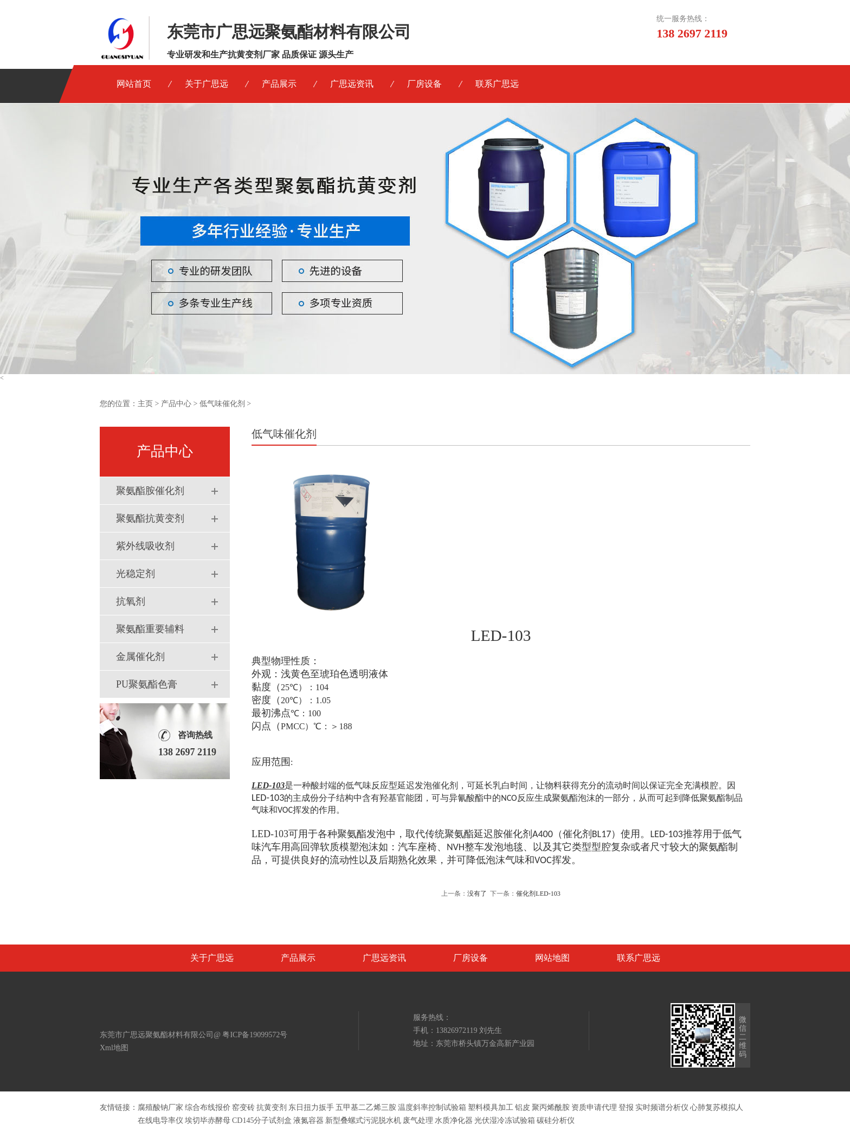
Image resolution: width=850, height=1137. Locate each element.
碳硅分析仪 (556, 1120)
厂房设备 (424, 83)
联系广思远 (497, 83)
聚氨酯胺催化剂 (150, 490)
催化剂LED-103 (538, 893)
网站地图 (552, 957)
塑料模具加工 (490, 1107)
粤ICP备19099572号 (254, 1035)
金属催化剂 (140, 656)
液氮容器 (308, 1120)
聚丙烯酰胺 (551, 1107)
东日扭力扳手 (311, 1107)
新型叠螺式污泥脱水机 (363, 1120)
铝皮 (522, 1107)
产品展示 (279, 83)
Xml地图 (114, 1048)
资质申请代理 (594, 1107)
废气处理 (418, 1120)
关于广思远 (206, 83)
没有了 (477, 893)
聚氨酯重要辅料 (150, 629)
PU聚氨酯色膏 (146, 684)
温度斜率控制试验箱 (432, 1107)
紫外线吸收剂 (145, 546)
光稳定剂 (135, 573)
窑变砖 (243, 1107)
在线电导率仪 (160, 1120)
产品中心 (176, 404)
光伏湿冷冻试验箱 (504, 1120)
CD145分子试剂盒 (262, 1120)
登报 (626, 1107)
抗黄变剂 (271, 1107)
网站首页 (134, 83)
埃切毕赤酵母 (207, 1120)
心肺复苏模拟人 (716, 1107)
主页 (145, 404)
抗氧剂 (130, 601)
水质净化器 (454, 1120)
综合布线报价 (207, 1107)
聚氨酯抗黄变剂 (150, 518)
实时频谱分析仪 (661, 1107)
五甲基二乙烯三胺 (366, 1107)
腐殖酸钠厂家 (160, 1107)
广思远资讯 (352, 83)
